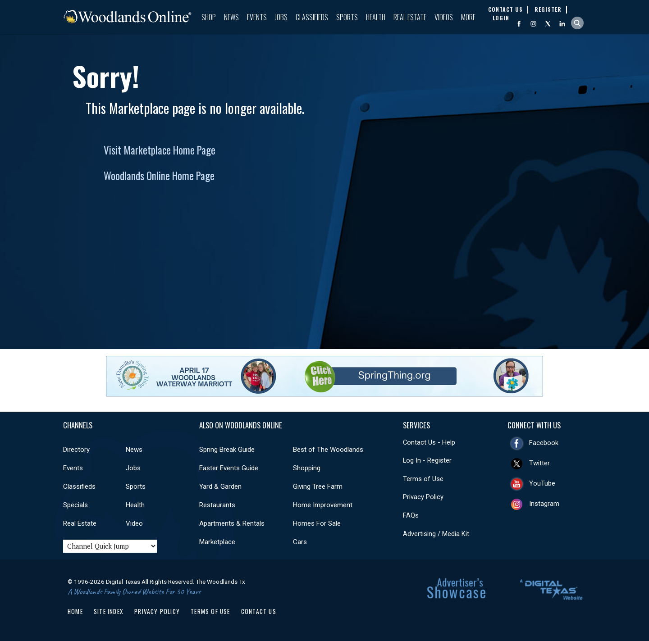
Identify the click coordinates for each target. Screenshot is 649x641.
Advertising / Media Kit (436, 534)
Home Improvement (322, 505)
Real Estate (409, 17)
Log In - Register (427, 460)
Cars (300, 542)
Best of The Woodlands (328, 450)
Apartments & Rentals (232, 523)
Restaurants (217, 505)
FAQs (411, 515)
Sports (347, 17)
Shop (208, 17)
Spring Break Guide (227, 450)
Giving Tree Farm (318, 486)
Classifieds (312, 17)
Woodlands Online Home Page (159, 175)
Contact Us (258, 611)
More (468, 17)
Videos (443, 17)
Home (75, 611)
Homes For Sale (317, 523)
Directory (76, 450)
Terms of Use (423, 479)
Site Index (108, 611)
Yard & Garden (220, 486)
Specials (75, 505)
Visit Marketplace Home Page (159, 150)
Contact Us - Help (429, 442)
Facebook (543, 443)
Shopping (306, 468)
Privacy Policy (423, 497)
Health (375, 17)
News (231, 17)
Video (134, 523)
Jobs (281, 17)
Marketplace (217, 542)
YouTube (542, 483)
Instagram (544, 504)
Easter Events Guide (228, 468)
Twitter (539, 463)
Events (257, 17)
